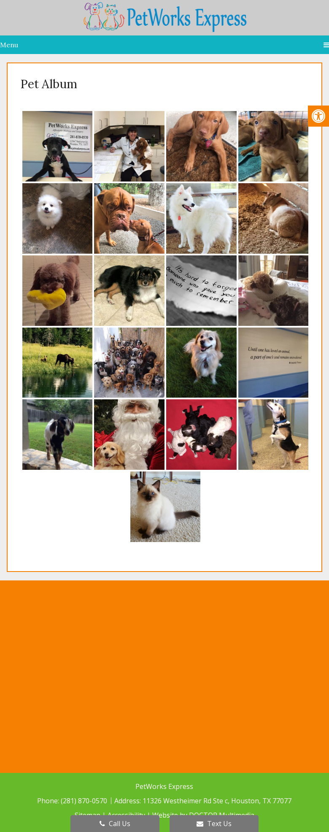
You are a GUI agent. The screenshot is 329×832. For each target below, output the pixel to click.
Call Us (115, 823)
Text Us (214, 823)
